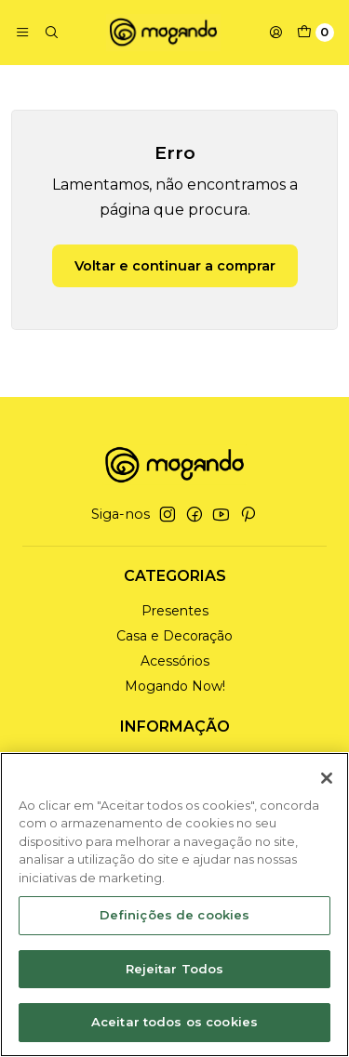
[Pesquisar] (50, 33)
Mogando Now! (175, 686)
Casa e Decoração (174, 636)
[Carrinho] (315, 32)
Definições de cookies (175, 914)
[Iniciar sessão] (275, 33)
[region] (174, 904)
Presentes (174, 610)
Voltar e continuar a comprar (174, 266)
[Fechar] (326, 778)
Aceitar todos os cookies (174, 1021)
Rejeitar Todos (175, 968)
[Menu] (22, 33)
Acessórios (175, 661)
